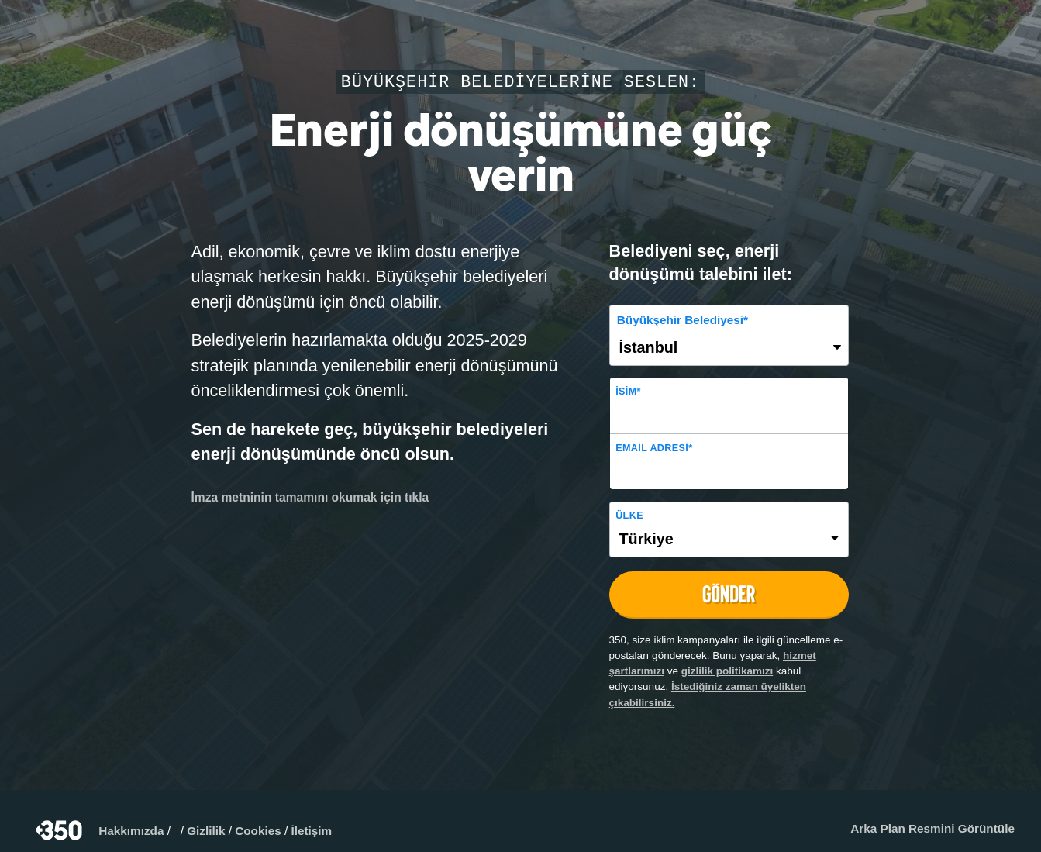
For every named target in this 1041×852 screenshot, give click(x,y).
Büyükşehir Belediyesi (682, 319)
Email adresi (653, 448)
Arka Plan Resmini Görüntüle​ (932, 828)
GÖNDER (728, 594)
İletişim (311, 830)
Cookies (258, 830)
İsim (628, 391)
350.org (60, 830)
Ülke (629, 515)
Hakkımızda (131, 830)
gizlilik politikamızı (727, 671)
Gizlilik (206, 830)
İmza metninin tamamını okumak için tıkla (310, 497)
